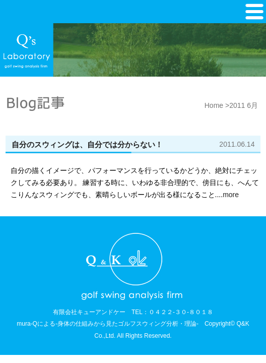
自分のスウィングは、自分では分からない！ (87, 144)
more (231, 195)
